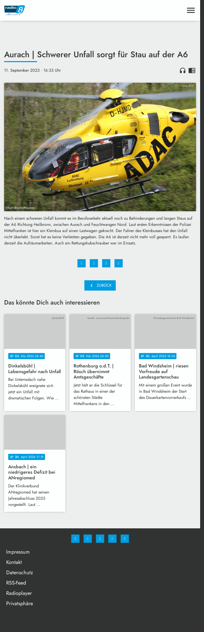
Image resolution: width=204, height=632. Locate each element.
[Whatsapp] (100, 539)
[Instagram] (88, 539)
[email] (125, 539)
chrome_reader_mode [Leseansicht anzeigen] (192, 70)
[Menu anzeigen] (191, 10)
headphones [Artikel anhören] (182, 70)
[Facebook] (75, 539)
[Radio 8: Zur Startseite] (52, 10)
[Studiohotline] (112, 539)
